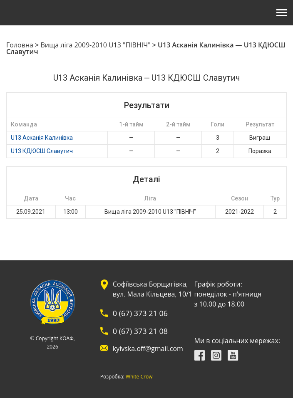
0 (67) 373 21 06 (140, 313)
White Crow (139, 376)
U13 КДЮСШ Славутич (42, 151)
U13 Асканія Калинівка (42, 137)
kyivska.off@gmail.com (148, 348)
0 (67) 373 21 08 (140, 331)
